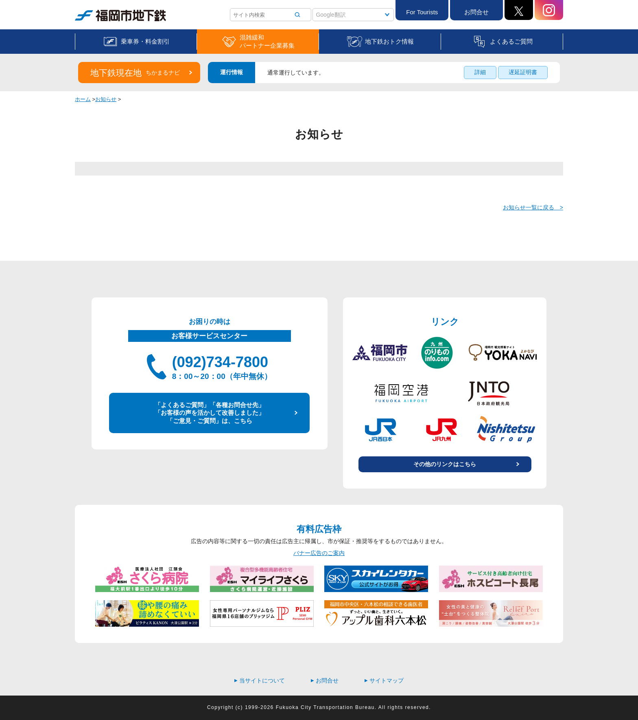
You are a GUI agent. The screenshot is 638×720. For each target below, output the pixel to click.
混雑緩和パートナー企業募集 (267, 41)
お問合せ (476, 12)
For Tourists (422, 12)
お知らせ (105, 99)
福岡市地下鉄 (120, 15)
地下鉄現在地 (135, 72)
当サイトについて (259, 680)
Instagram (549, 10)
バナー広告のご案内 (319, 553)
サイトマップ (384, 680)
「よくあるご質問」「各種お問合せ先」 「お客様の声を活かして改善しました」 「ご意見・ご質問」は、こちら (209, 412)
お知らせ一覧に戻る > (533, 207)
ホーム (83, 99)
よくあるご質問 (511, 41)
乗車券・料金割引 (145, 41)
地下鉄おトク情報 (389, 41)
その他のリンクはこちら (444, 464)
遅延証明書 (523, 72)
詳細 (480, 72)
